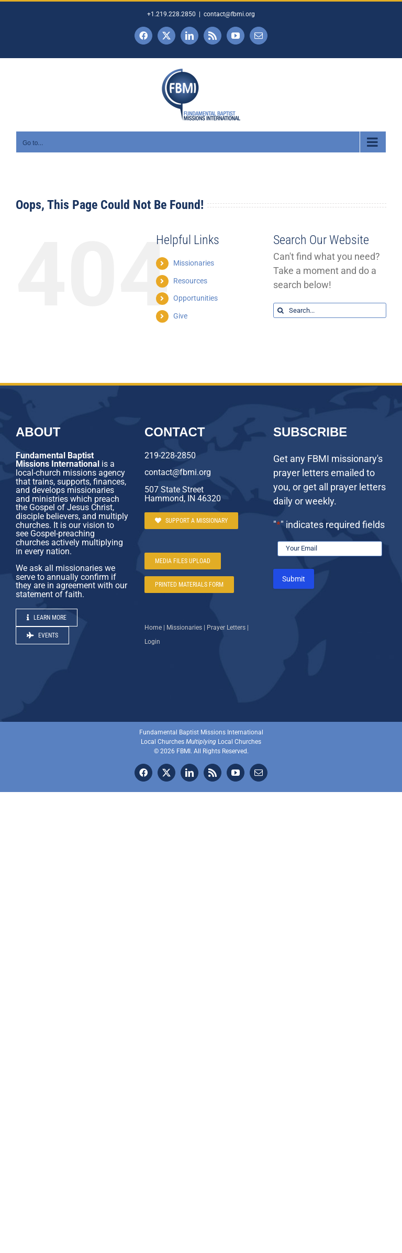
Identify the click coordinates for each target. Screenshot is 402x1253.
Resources (190, 281)
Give (180, 316)
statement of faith (49, 594)
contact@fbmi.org (229, 14)
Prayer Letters (226, 627)
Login (152, 641)
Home (153, 627)
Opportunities (195, 298)
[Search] (280, 310)
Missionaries (193, 263)
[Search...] (329, 310)
